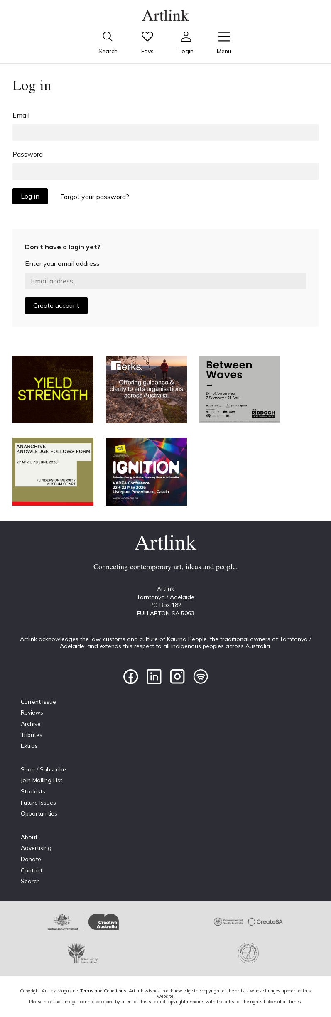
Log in (30, 196)
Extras (29, 745)
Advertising (36, 848)
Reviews (32, 712)
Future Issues (38, 802)
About (29, 837)
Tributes (31, 735)
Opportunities (39, 813)
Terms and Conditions (103, 991)
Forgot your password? (94, 196)
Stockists (33, 791)
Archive (31, 723)
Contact (31, 870)
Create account (56, 305)
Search (30, 881)
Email (20, 115)
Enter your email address (62, 263)
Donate (31, 859)
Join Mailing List (41, 780)
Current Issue (38, 701)
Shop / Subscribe (43, 769)
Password (27, 154)
